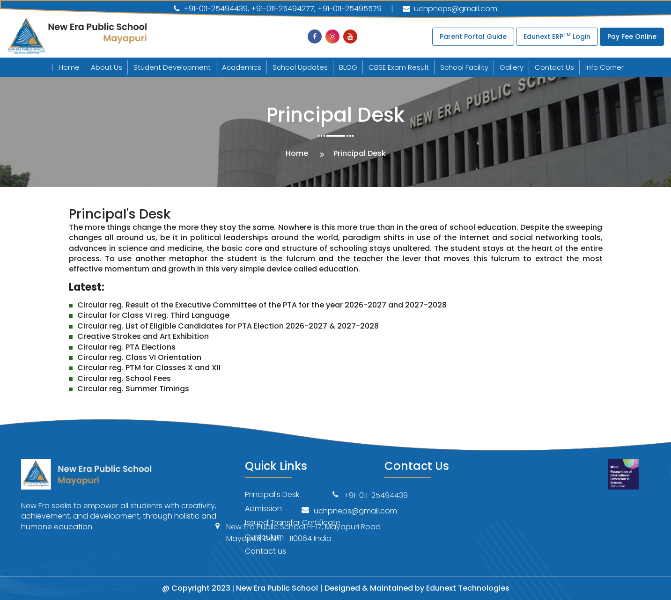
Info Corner (604, 67)
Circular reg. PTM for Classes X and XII (149, 367)
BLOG (348, 67)
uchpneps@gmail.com (450, 8)
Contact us (265, 551)
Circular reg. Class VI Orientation (139, 357)
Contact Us (554, 67)
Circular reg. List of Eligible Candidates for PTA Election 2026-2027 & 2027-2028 (228, 326)
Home (69, 67)
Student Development (172, 67)
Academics (241, 67)
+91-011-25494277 (282, 9)
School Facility (464, 67)
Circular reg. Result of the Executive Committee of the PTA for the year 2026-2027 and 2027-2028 (262, 305)
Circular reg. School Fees (124, 378)
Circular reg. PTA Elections (126, 347)
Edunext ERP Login (557, 36)
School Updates (300, 67)
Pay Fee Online (631, 36)
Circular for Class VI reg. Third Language (153, 315)
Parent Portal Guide (473, 36)
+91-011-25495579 (349, 9)
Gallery (512, 67)
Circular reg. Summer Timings (133, 388)
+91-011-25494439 (211, 9)
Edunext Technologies (467, 588)
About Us (106, 67)
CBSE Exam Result (399, 67)
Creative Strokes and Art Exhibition (143, 336)
